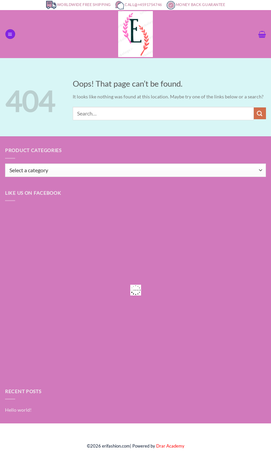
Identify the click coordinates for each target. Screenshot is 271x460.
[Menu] (10, 34)
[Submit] (260, 113)
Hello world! (18, 410)
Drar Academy (170, 446)
